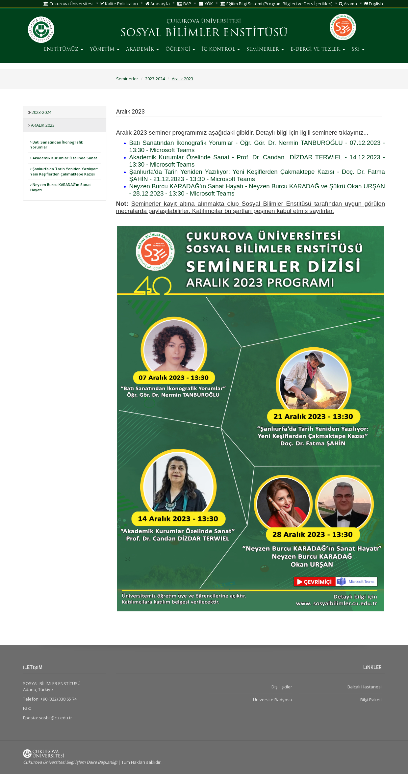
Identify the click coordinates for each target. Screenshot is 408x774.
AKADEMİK (142, 49)
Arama (348, 4)
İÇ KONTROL (221, 49)
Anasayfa (157, 4)
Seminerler (127, 79)
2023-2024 (155, 79)
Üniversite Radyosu (272, 700)
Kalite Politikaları (119, 4)
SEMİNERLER (265, 49)
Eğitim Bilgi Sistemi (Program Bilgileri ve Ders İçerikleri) (276, 4)
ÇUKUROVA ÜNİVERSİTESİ (203, 21)
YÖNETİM (104, 49)
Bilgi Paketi (371, 700)
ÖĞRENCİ (180, 49)
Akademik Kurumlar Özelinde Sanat (63, 157)
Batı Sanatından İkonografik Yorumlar (56, 145)
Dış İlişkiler (281, 687)
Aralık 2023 (182, 79)
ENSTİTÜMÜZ (63, 49)
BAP (184, 4)
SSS (358, 49)
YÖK (206, 4)
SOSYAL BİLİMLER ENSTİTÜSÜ (204, 33)
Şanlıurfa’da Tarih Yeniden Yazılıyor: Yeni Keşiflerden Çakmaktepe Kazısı (64, 171)
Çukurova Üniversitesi (68, 4)
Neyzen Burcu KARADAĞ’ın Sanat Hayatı (60, 187)
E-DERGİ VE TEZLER (318, 49)
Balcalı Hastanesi (364, 687)
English (373, 4)
